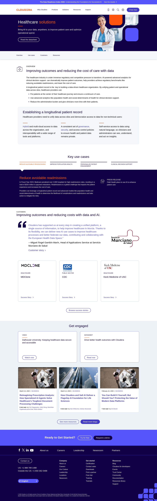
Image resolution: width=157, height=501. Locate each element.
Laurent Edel (29, 409)
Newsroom (98, 450)
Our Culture (63, 469)
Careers (61, 450)
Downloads (90, 469)
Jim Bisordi (114, 409)
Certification (90, 463)
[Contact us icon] (108, 10)
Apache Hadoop (21, 495)
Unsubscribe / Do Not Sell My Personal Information (75, 494)
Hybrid (26, 126)
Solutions (65, 9)
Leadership (78, 450)
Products (55, 9)
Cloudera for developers (121, 466)
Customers (43, 55)
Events (115, 469)
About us (44, 450)
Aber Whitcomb (74, 409)
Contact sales (91, 466)
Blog (114, 463)
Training (89, 478)
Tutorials (89, 481)
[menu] (113, 10)
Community (116, 475)
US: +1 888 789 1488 (27, 468)
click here (87, 495)
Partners (116, 450)
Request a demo (103, 438)
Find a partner (91, 472)
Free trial (133, 10)
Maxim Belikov (38, 409)
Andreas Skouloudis (85, 409)
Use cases (31, 55)
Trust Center (117, 472)
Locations (63, 475)
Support (88, 9)
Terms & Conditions (41, 494)
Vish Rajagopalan (34, 407)
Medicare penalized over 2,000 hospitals (49, 182)
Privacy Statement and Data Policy (55, 494)
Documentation (118, 478)
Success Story (26, 297)
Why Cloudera (42, 9)
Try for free (84, 438)
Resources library (118, 481)
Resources (77, 9)
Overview (19, 55)
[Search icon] (118, 10)
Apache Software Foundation (62, 495)
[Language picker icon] (123, 10)
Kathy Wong (43, 407)
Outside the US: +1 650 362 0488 (32, 471)
